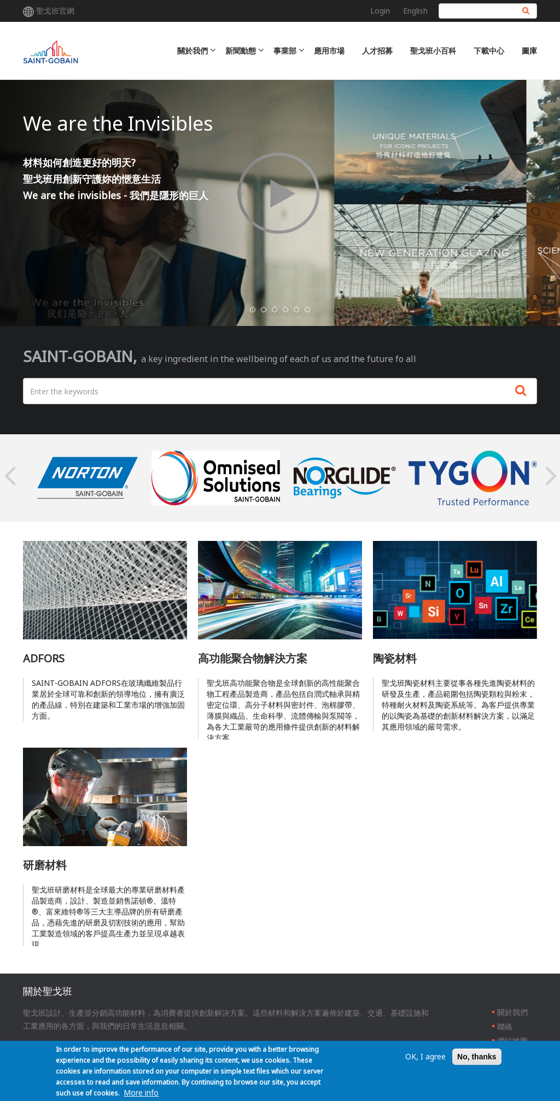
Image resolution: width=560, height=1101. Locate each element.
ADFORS (44, 658)
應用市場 (329, 50)
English (415, 10)
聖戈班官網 (55, 10)
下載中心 (489, 50)
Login (380, 10)
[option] (87, 478)
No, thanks (477, 1056)
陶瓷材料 (395, 658)
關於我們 (512, 1012)
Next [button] (550, 478)
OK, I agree (425, 1056)
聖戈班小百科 (433, 50)
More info (141, 1092)
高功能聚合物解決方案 (252, 658)
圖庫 (529, 50)
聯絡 (504, 1026)
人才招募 (377, 50)
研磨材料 (45, 865)
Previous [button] (9, 478)
